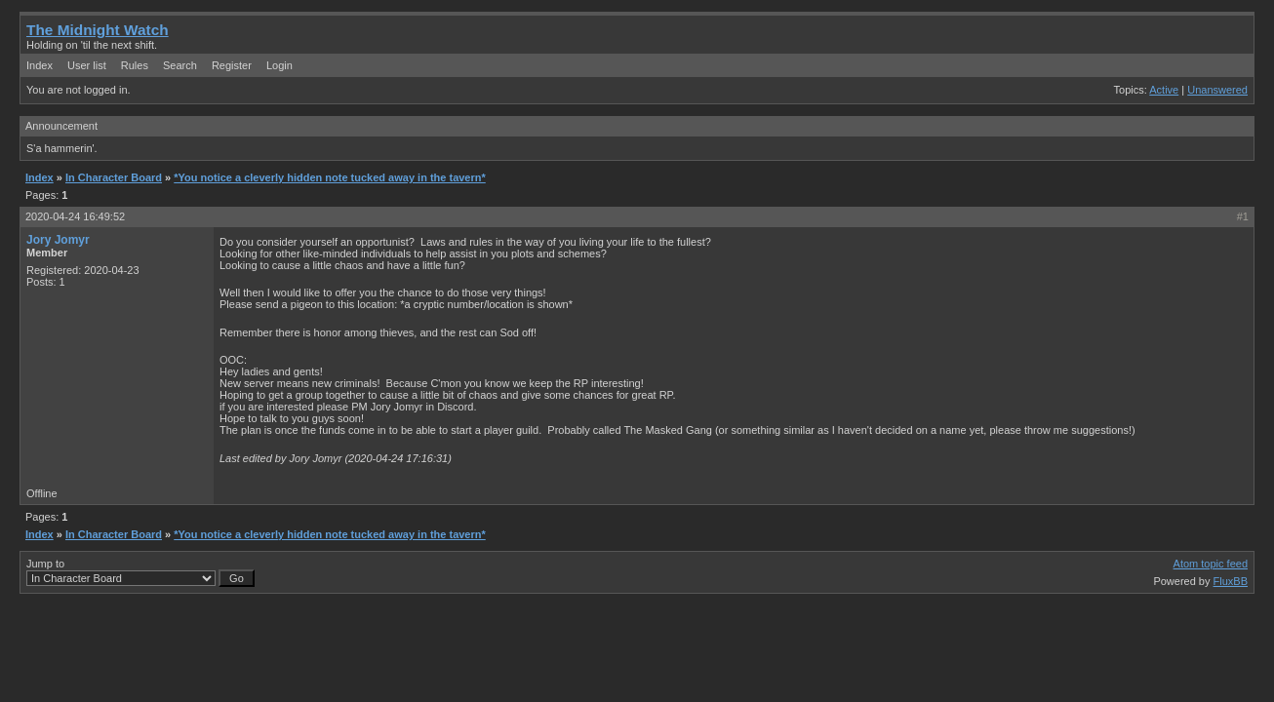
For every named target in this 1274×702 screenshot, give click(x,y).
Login (279, 65)
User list (86, 65)
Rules (134, 65)
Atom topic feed (1211, 563)
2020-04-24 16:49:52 (75, 216)
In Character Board (113, 177)
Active (1163, 90)
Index (39, 65)
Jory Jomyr (58, 240)
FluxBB (1231, 581)
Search (180, 65)
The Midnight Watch (97, 29)
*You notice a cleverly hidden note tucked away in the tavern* (330, 177)
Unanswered (1217, 90)
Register (232, 65)
